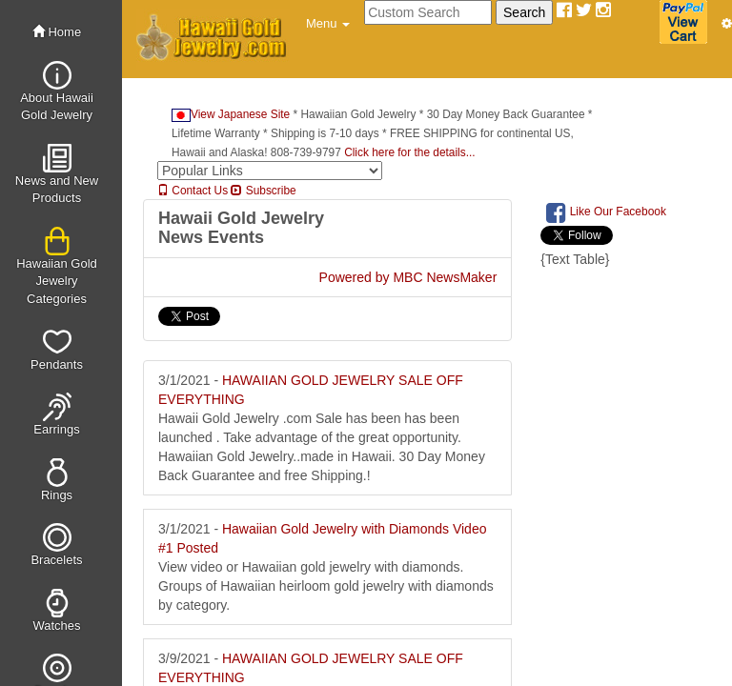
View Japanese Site (231, 114)
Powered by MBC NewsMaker (408, 277)
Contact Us (192, 190)
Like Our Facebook (606, 212)
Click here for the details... (409, 152)
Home (56, 32)
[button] (328, 24)
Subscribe (263, 190)
